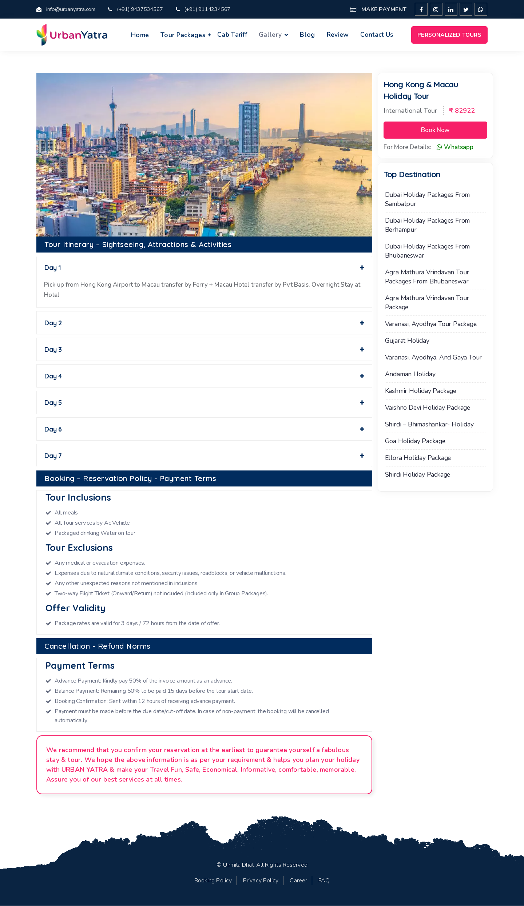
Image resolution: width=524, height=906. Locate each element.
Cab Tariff (232, 34)
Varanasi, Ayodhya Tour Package (431, 324)
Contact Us (376, 34)
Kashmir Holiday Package (420, 391)
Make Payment (378, 9)
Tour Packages (183, 35)
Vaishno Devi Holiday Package (427, 408)
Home (140, 35)
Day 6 (204, 429)
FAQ (324, 881)
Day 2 (204, 323)
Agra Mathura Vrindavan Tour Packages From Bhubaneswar (427, 277)
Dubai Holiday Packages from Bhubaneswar (427, 251)
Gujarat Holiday (407, 341)
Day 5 (204, 402)
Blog (307, 34)
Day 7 (204, 456)
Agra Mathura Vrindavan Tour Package (427, 303)
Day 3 (204, 349)
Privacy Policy (260, 881)
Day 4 (204, 376)
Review (338, 34)
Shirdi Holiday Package (417, 474)
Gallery (270, 34)
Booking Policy (213, 881)
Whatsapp (455, 147)
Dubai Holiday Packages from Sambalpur (427, 199)
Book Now (435, 130)
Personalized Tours (449, 35)
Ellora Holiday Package (418, 458)
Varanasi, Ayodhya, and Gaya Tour (433, 357)
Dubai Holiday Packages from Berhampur (427, 225)
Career (298, 881)
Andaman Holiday (410, 374)
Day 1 (204, 268)
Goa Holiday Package (415, 441)
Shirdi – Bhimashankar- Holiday (429, 424)
